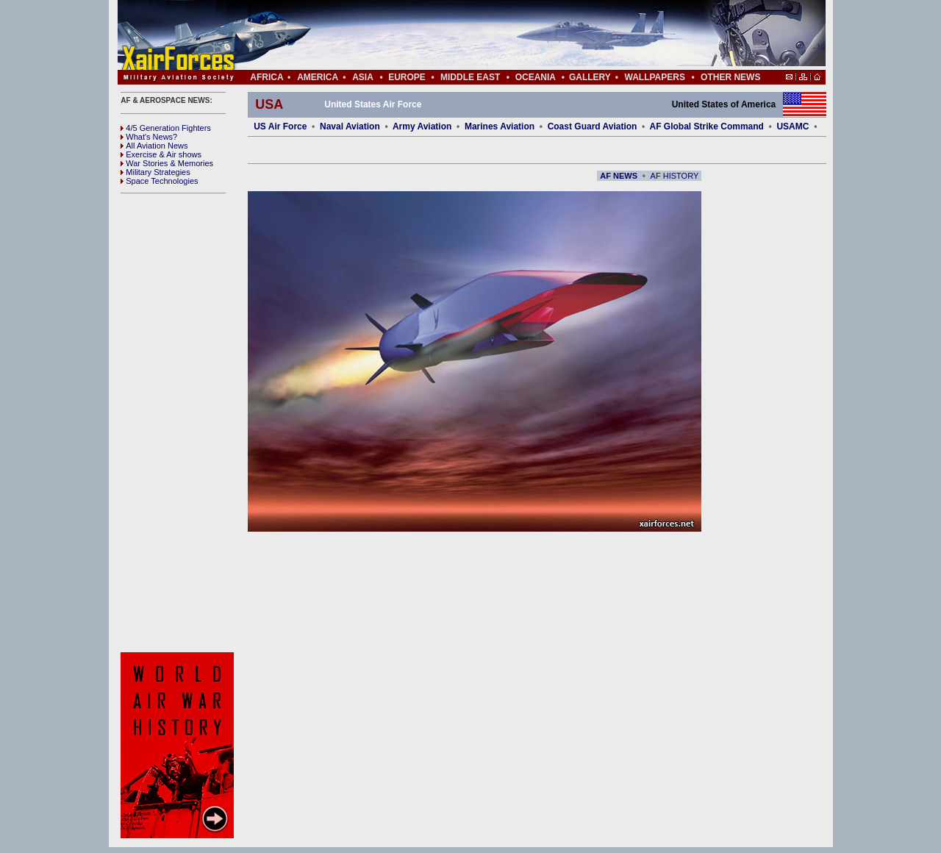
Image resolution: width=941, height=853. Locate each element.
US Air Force (280, 126)
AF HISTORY (675, 175)
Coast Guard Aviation (592, 126)
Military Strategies (155, 172)
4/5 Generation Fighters (167, 128)
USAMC (792, 126)
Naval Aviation (350, 126)
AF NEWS (618, 175)
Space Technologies (159, 180)
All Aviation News (154, 145)
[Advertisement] (515, 35)
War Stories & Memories (167, 163)
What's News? (149, 136)
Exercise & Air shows (161, 154)
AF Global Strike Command (707, 126)
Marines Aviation (499, 126)
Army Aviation (422, 126)
